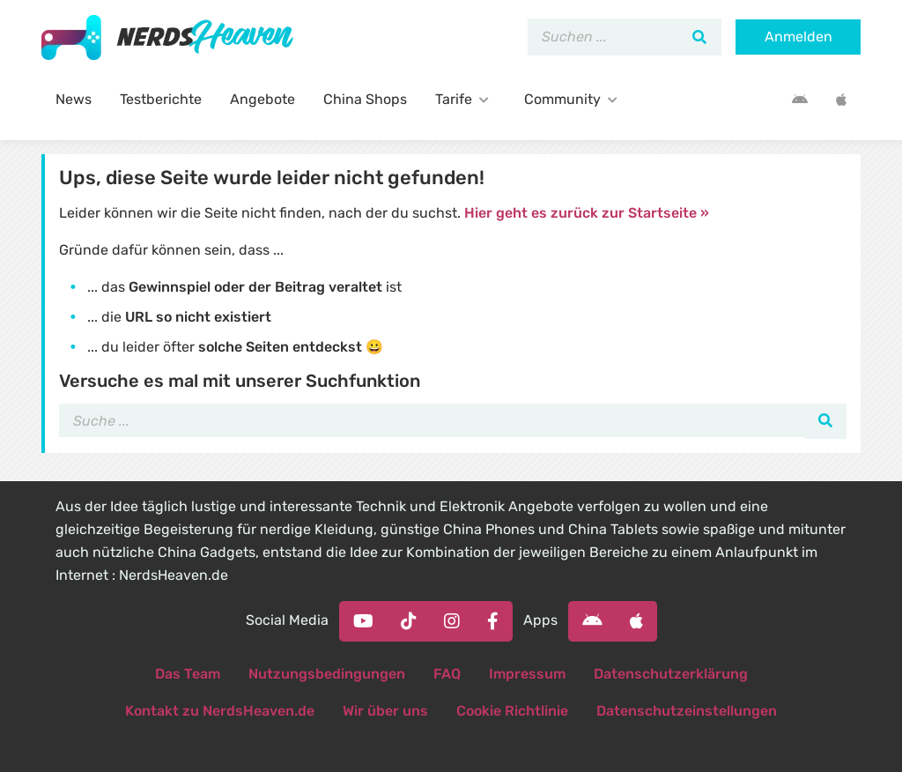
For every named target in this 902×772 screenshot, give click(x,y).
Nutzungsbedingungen (326, 673)
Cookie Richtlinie (512, 710)
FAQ (447, 673)
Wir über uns (385, 710)
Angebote (262, 99)
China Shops (365, 99)
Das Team (187, 673)
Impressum (527, 673)
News (73, 99)
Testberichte (161, 99)
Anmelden (798, 36)
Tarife (465, 99)
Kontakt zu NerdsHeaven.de (219, 710)
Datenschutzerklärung (671, 673)
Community (574, 99)
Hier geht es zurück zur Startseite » (586, 212)
